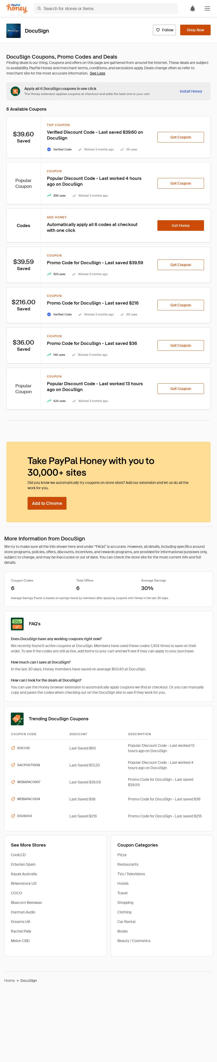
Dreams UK (20, 921)
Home (9, 980)
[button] (207, 8)
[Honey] (17, 8)
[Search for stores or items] (106, 8)
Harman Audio (23, 912)
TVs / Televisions (131, 874)
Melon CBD (20, 940)
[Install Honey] (191, 91)
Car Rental (126, 921)
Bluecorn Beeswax (26, 902)
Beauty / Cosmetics (133, 940)
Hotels (123, 883)
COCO (16, 893)
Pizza (121, 854)
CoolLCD (18, 854)
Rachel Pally (21, 931)
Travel (122, 893)
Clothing (124, 912)
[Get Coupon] (180, 137)
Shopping (125, 902)
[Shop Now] (195, 30)
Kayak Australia (24, 874)
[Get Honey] (180, 225)
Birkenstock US (24, 883)
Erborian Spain (23, 864)
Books (122, 931)
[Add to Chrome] (47, 503)
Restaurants (127, 864)
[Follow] (164, 30)
